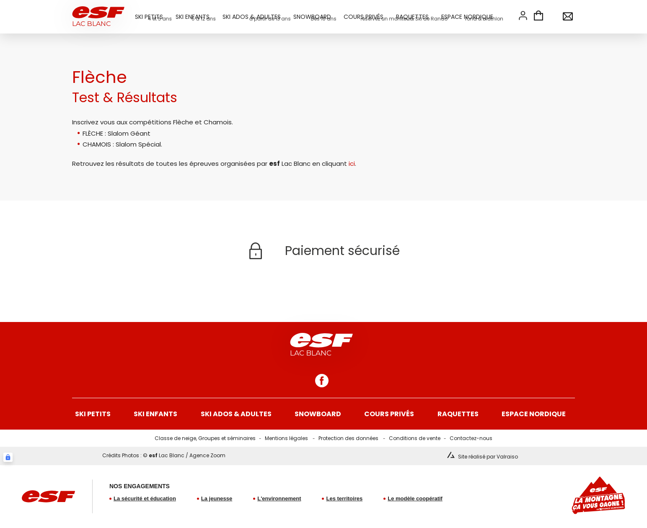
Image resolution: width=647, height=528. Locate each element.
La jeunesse (216, 498)
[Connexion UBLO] (8, 457)
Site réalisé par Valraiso (488, 456)
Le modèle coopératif (415, 498)
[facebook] (322, 380)
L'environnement (279, 498)
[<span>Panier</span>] (538, 16)
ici (352, 163)
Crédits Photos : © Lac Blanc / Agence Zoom (163, 455)
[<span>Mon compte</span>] (523, 15)
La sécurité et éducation (145, 498)
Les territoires (344, 498)
